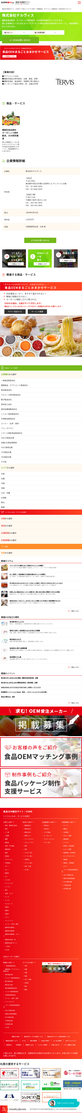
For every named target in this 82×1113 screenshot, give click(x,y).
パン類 (7, 832)
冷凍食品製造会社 (8, 418)
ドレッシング (9, 883)
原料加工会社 (6, 404)
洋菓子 (7, 914)
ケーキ (7, 897)
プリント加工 (28, 863)
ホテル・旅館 (67, 836)
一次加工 (7, 946)
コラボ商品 (47, 832)
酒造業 (65, 859)
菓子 (6, 890)
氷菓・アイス (9, 893)
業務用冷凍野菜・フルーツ (11, 935)
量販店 (65, 829)
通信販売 (66, 839)
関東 (3, 507)
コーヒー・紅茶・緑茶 (10, 423)
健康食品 (7, 849)
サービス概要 (37, 311)
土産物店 (66, 832)
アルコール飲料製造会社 (11, 394)
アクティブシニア (49, 839)
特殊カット (27, 836)
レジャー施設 (67, 849)
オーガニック (48, 836)
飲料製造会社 (6, 390)
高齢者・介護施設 (68, 863)
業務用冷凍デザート (11, 943)
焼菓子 (7, 910)
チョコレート (9, 904)
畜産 (6, 853)
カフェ (65, 866)
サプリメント (9, 859)
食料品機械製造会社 (9, 409)
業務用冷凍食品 (9, 927)
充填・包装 (27, 866)
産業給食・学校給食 (69, 853)
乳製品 (7, 856)
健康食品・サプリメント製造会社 (47, 9)
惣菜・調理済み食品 (11, 825)
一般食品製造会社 (8, 380)
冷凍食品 (7, 863)
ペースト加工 (28, 856)
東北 (3, 502)
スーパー (66, 825)
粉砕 (25, 846)
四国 (3, 488)
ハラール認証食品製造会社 (11, 433)
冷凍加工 (27, 859)
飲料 (6, 829)
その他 (3, 461)
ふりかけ (7, 880)
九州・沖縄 (5, 493)
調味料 (7, 873)
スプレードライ (29, 842)
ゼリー (7, 866)
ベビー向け (47, 842)
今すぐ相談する (15, 311)
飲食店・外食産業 (68, 846)
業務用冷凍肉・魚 (10, 940)
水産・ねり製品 (9, 846)
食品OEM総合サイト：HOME (11, 9)
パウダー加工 (28, 853)
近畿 (3, 478)
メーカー (66, 842)
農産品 (7, 842)
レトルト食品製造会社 (10, 414)
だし (6, 876)
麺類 (6, 839)
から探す (9, 374)
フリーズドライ (7, 428)
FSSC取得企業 (7, 447)
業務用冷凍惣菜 (9, 931)
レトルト (7, 887)
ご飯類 (7, 836)
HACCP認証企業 (7, 437)
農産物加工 (27, 825)
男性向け (46, 825)
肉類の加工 (27, 829)
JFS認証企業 (6, 452)
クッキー (7, 900)
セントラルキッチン (69, 856)
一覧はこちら (74, 611)
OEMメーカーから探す (28, 9)
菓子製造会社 (6, 399)
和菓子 (7, 907)
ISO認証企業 (6, 457)
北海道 (3, 497)
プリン (7, 917)
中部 (3, 473)
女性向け (46, 829)
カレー (7, 870)
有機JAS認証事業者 (9, 442)
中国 (3, 483)
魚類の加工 (27, 832)
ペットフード (9, 921)
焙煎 (25, 849)
